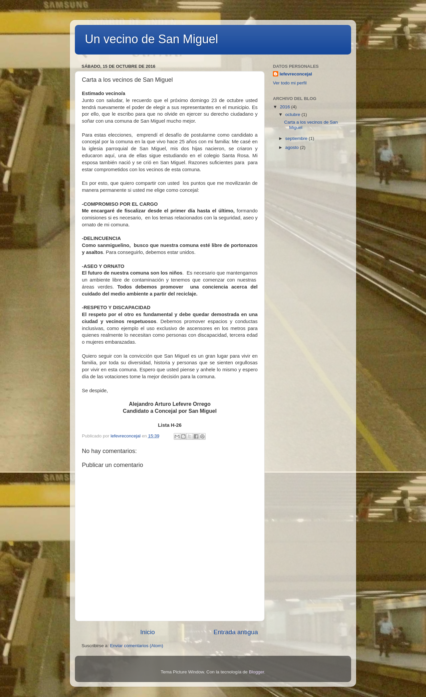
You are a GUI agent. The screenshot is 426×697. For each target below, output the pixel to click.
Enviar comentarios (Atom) (136, 645)
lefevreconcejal (296, 73)
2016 (285, 106)
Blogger (256, 671)
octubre (293, 114)
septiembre (297, 138)
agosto (292, 147)
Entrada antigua (236, 632)
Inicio (147, 632)
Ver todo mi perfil (290, 82)
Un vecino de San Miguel (151, 39)
